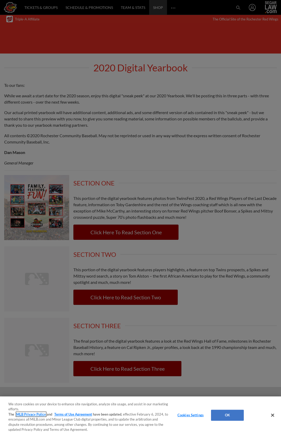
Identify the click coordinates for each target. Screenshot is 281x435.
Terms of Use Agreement (73, 414)
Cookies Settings (190, 415)
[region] (140, 415)
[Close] (272, 415)
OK (227, 415)
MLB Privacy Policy (31, 414)
